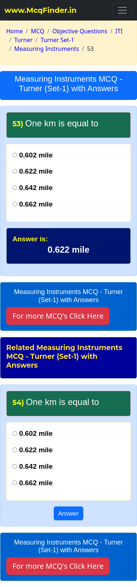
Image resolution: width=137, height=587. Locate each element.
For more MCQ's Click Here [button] (57, 316)
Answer (68, 513)
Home (14, 31)
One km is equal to (55, 402)
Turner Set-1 (57, 40)
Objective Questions (79, 31)
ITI (119, 31)
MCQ (37, 31)
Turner (23, 40)
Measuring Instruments (46, 49)
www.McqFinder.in (40, 10)
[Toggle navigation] (122, 10)
